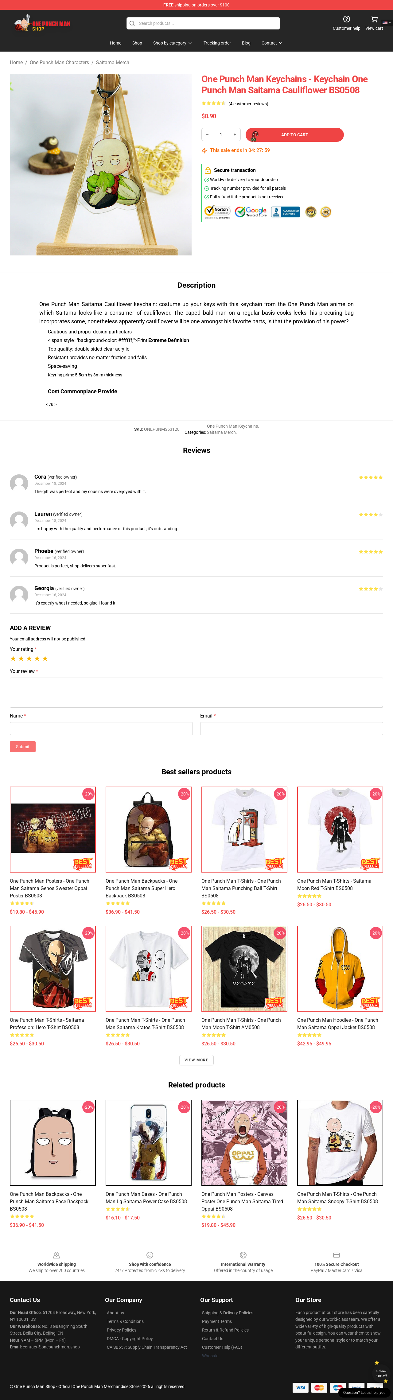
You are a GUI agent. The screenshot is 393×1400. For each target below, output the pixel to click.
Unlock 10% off (381, 1373)
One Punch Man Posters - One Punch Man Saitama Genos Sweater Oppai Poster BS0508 (49, 888)
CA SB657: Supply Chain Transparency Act (147, 1347)
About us (115, 1312)
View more (196, 1060)
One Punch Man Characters (59, 62)
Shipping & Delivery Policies (227, 1312)
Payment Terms (217, 1321)
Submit (22, 746)
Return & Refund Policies (225, 1330)
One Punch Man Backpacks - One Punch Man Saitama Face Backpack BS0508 (49, 1201)
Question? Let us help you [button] (364, 1392)
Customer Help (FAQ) (222, 1347)
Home (16, 62)
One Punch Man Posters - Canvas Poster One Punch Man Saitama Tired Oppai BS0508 (242, 1201)
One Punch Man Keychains (232, 426)
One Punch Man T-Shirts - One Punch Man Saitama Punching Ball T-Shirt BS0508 (241, 888)
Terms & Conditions (125, 1321)
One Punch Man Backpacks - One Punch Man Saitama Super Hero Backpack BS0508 (141, 888)
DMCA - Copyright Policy (130, 1338)
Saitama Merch (112, 62)
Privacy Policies (121, 1330)
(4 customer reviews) (248, 103)
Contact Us (212, 1338)
